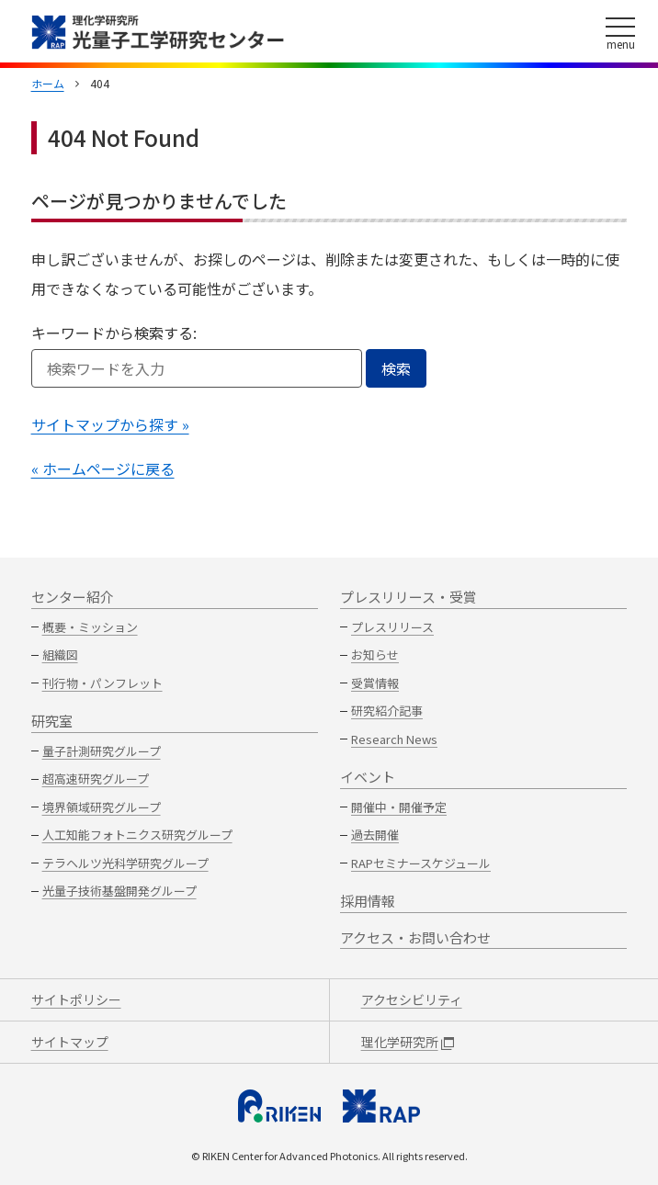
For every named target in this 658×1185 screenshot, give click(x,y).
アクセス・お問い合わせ (415, 937)
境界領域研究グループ (101, 807)
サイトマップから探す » (110, 424)
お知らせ (375, 654)
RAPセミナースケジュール (421, 863)
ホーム (47, 83)
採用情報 (367, 900)
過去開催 (375, 834)
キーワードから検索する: (114, 333)
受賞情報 (375, 683)
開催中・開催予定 (399, 807)
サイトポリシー (76, 999)
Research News (394, 739)
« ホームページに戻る (103, 468)
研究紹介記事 (387, 710)
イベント (367, 776)
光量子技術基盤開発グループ (119, 890)
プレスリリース (392, 627)
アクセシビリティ (411, 999)
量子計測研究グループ (101, 751)
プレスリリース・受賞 (408, 596)
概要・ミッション (90, 627)
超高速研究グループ (95, 778)
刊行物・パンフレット (102, 683)
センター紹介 (72, 596)
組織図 (60, 654)
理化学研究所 (408, 1042)
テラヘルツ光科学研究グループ (125, 863)
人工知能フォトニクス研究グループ (137, 834)
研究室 (52, 720)
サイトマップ (69, 1042)
